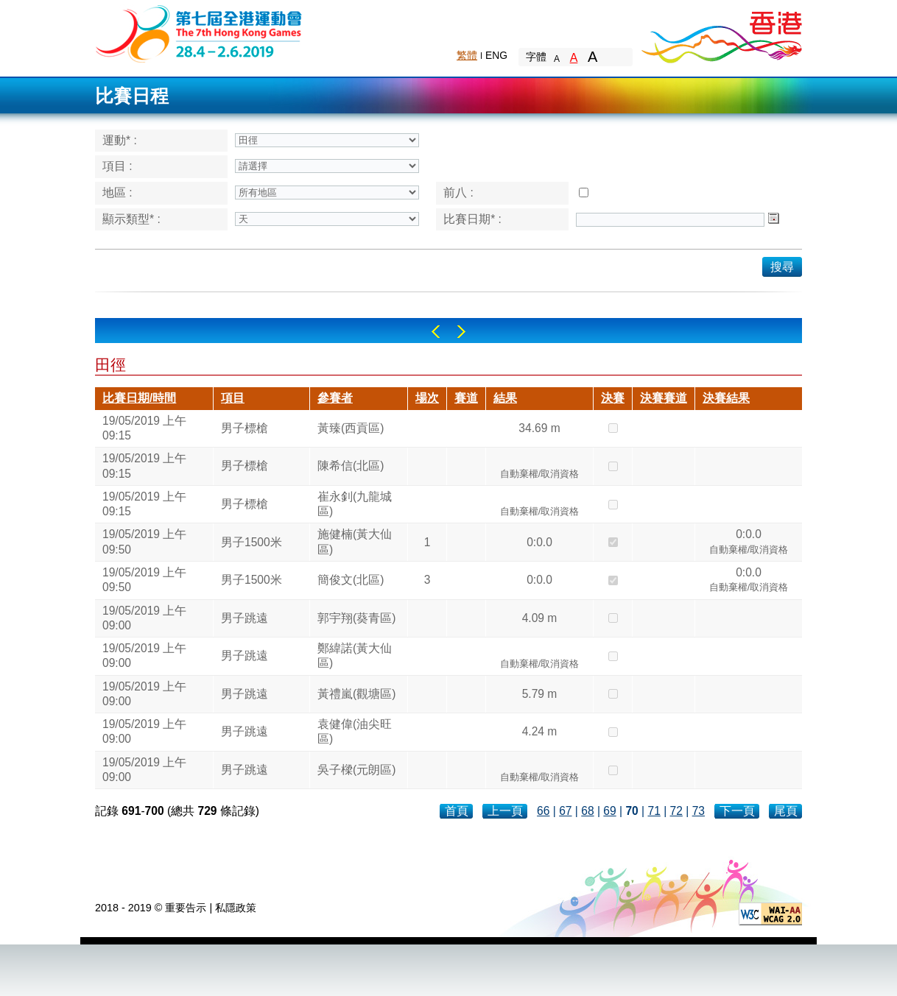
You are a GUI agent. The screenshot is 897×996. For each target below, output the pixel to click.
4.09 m (539, 618)
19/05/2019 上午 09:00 (144, 618)
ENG (496, 55)
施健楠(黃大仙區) (354, 541)
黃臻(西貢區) (350, 428)
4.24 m (539, 731)
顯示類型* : (131, 219)
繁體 (467, 55)
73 (698, 811)
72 (676, 811)
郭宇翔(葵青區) (356, 618)
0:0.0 (539, 542)
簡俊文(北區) (350, 579)
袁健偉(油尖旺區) (354, 731)
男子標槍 (244, 428)
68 (587, 811)
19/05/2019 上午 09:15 (144, 428)
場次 (427, 398)
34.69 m (539, 428)
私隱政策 (235, 908)
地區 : (117, 192)
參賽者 (335, 398)
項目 (233, 398)
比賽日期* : (472, 219)
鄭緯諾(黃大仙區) (354, 655)
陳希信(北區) (350, 465)
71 (653, 811)
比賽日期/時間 (139, 398)
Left (436, 331)
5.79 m (539, 694)
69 (609, 811)
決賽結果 (726, 398)
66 (543, 811)
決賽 (613, 398)
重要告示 (185, 908)
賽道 (466, 398)
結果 (505, 398)
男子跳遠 (244, 618)
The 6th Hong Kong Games (199, 33)
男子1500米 (251, 542)
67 (565, 811)
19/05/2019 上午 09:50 (144, 541)
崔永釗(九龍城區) (354, 504)
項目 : (117, 166)
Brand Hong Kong (721, 33)
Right (461, 331)
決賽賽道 (663, 398)
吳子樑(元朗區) (356, 769)
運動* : (119, 140)
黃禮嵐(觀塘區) (356, 694)
